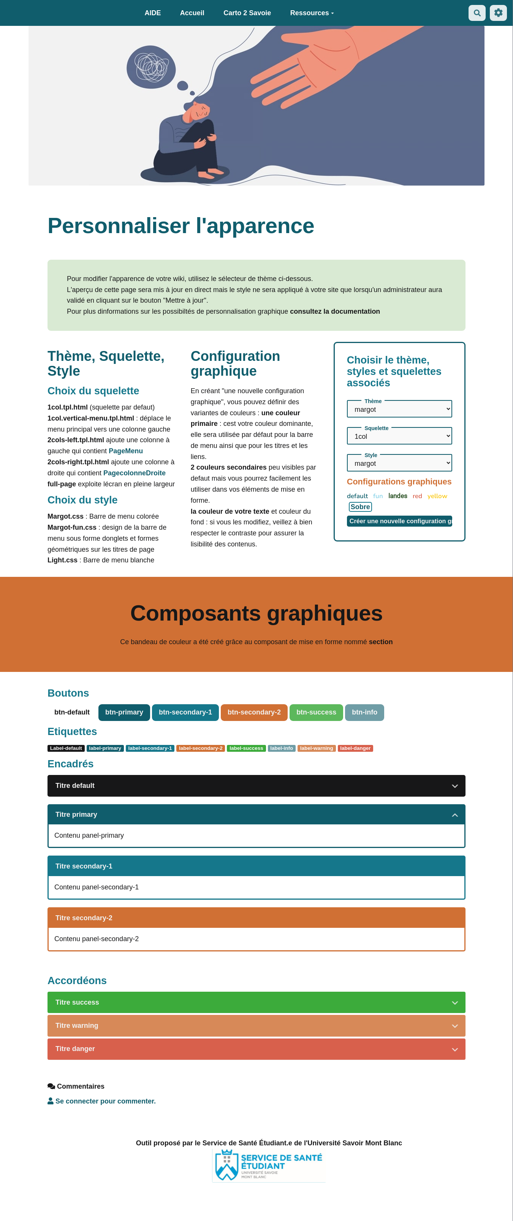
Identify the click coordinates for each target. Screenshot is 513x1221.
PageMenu (126, 451)
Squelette (376, 428)
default (358, 496)
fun (379, 496)
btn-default (72, 712)
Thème (373, 401)
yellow (437, 496)
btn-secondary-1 (185, 712)
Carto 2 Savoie (247, 13)
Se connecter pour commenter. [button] (102, 1101)
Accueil (192, 13)
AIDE (152, 13)
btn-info (364, 712)
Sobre (360, 507)
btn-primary (124, 712)
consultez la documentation (335, 311)
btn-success (316, 712)
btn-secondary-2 (254, 712)
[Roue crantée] (498, 13)
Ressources (312, 13)
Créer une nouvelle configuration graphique (401, 521)
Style (370, 455)
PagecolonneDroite (134, 473)
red (418, 496)
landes (398, 496)
